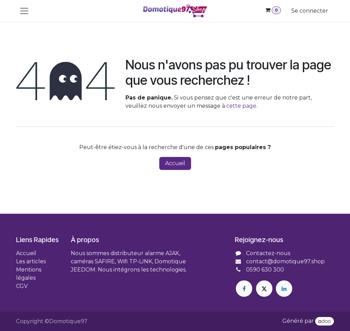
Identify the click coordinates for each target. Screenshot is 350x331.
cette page (241, 106)
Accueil (175, 163)
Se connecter (309, 11)
